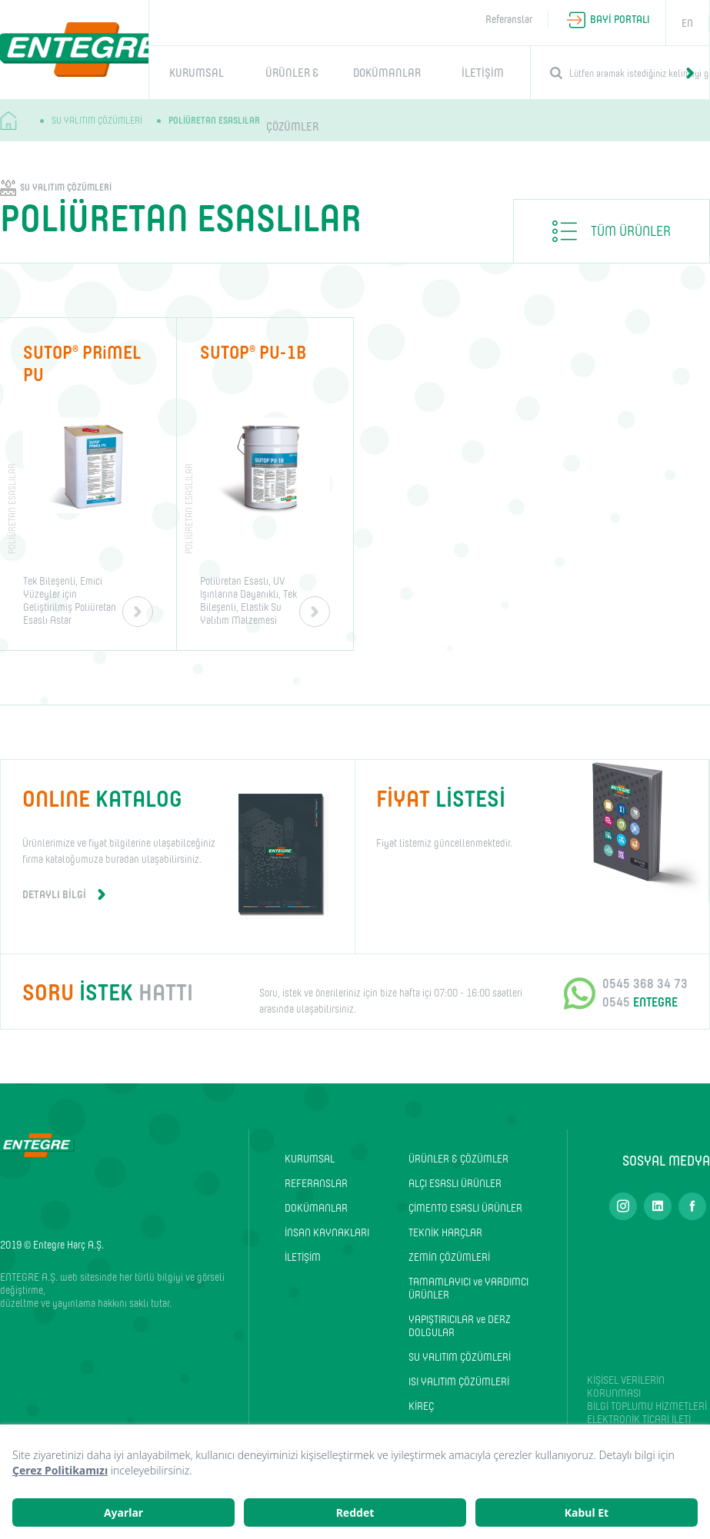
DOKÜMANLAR (387, 73)
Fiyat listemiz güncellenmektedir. (531, 815)
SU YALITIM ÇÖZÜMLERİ (97, 120)
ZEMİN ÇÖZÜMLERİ (449, 1257)
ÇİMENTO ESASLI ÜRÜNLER (465, 1208)
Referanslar (508, 19)
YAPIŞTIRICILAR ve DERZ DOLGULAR (459, 1326)
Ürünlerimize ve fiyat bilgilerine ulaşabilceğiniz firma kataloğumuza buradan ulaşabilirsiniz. (177, 842)
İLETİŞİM (483, 73)
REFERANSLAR (316, 1183)
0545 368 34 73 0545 (645, 993)
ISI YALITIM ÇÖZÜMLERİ (458, 1381)
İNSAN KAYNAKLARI (327, 1232)
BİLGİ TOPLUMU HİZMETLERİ (647, 1406)
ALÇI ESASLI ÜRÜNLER (455, 1183)
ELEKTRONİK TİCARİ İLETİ (639, 1419)
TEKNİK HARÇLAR (445, 1232)
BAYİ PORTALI (620, 19)
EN (687, 23)
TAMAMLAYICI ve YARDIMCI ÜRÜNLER (468, 1288)
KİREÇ (421, 1406)
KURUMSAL (196, 73)
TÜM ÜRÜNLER (631, 231)
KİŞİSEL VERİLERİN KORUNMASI (626, 1387)
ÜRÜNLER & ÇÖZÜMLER (458, 1159)
